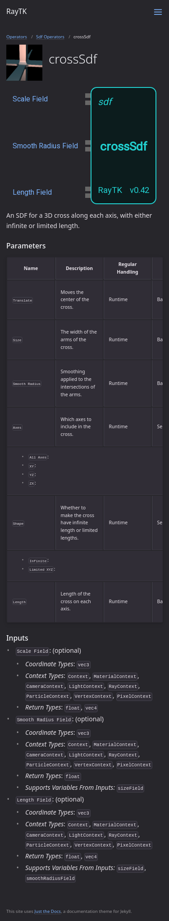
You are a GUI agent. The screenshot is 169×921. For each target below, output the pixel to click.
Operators (16, 37)
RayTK (16, 11)
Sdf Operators (50, 37)
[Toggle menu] (158, 12)
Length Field (32, 192)
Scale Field (30, 99)
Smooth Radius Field (45, 146)
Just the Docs (47, 911)
